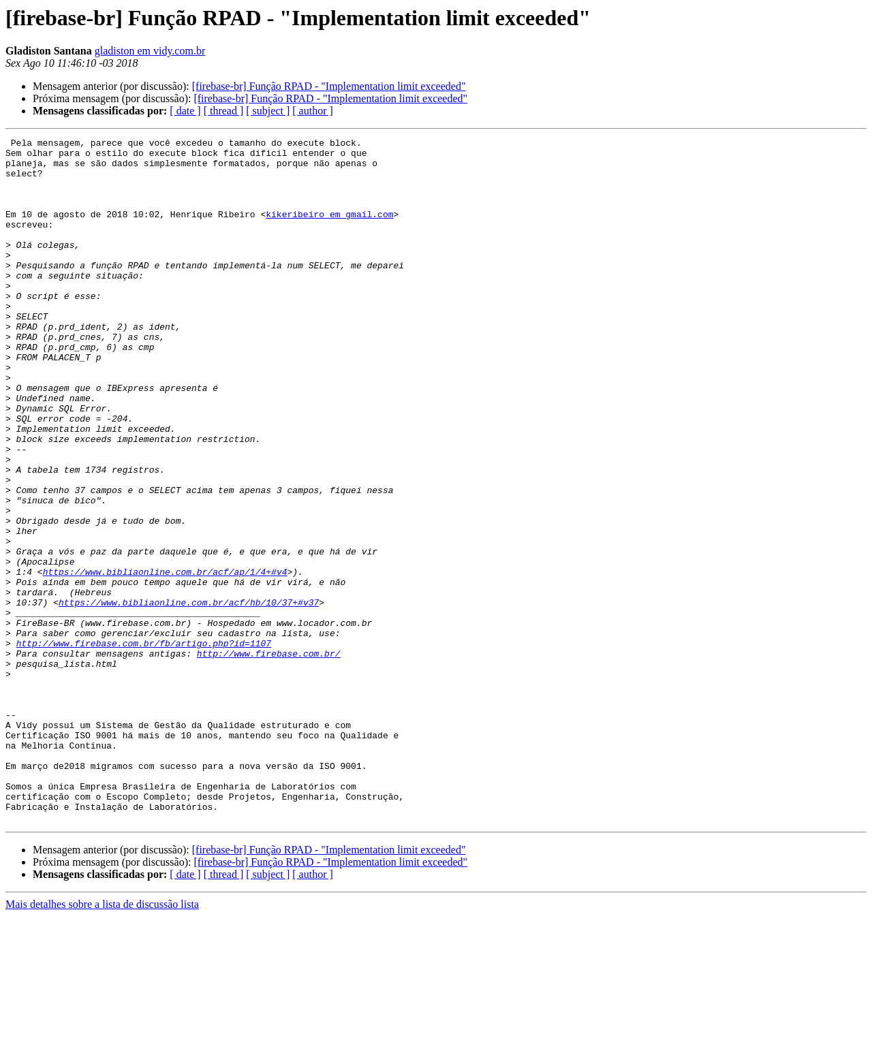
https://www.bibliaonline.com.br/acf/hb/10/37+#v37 (189, 696)
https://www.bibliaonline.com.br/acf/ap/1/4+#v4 (165, 659)
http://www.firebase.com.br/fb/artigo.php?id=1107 (143, 745)
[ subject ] (268, 110)
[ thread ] (224, 110)
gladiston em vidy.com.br (150, 51)
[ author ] (312, 110)
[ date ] (185, 110)
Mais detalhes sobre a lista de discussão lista (102, 1041)
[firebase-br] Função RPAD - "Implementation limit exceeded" (329, 86)
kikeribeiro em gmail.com (329, 230)
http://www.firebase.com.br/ (269, 757)
